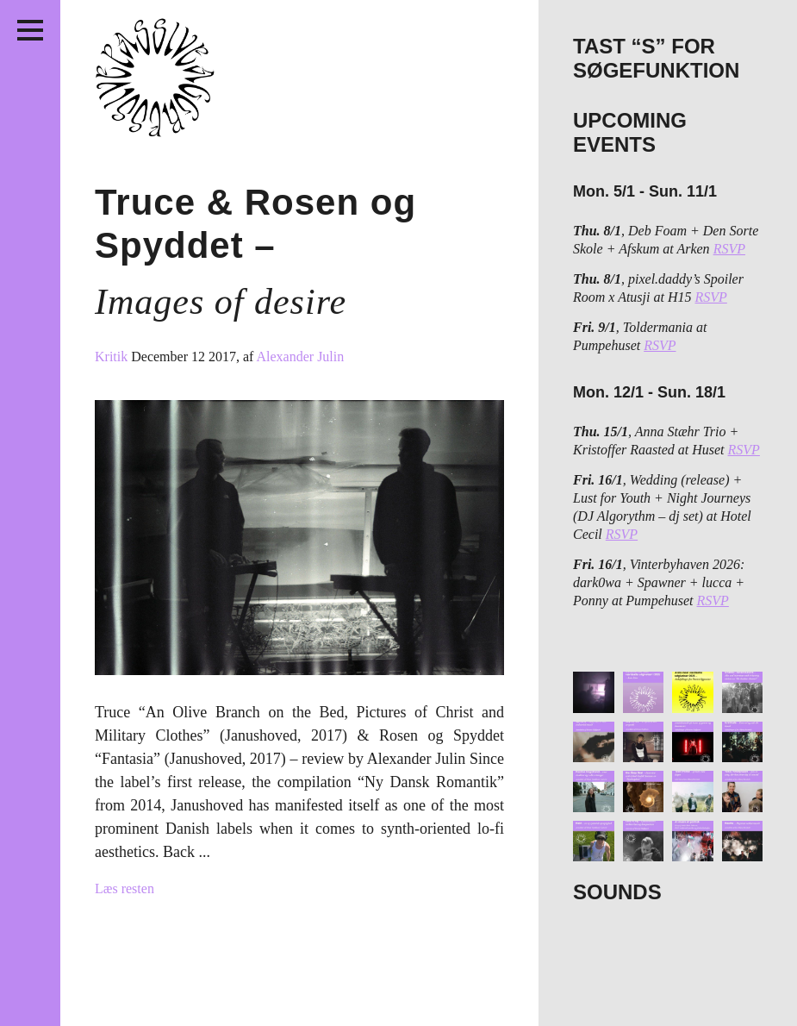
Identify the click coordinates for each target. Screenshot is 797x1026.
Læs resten (124, 888)
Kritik (113, 356)
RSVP (729, 248)
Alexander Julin (301, 356)
